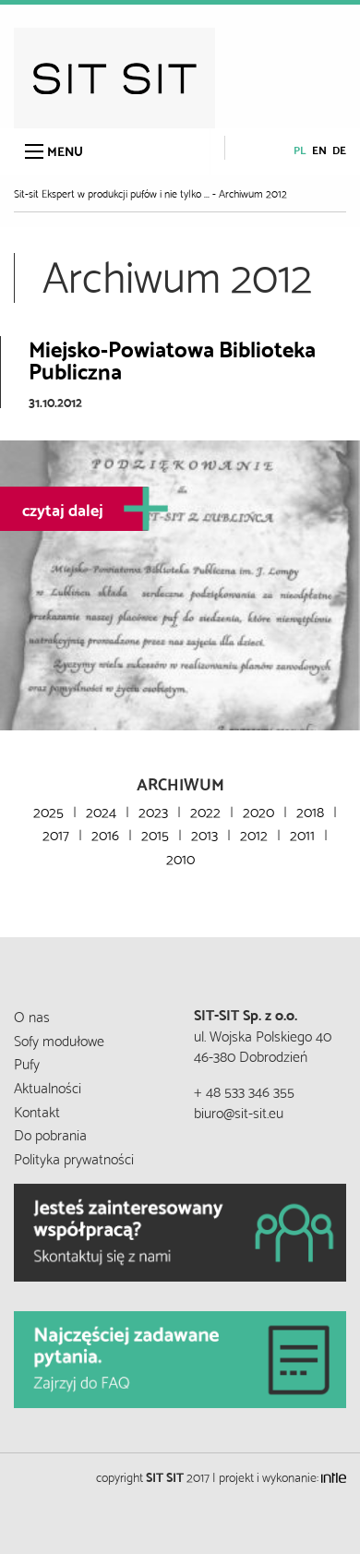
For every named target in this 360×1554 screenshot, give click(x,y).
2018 (310, 810)
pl (300, 149)
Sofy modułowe (59, 1039)
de (339, 149)
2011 (302, 833)
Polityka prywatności (74, 1157)
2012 (254, 833)
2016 (105, 833)
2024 (101, 810)
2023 (153, 810)
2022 (205, 810)
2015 (155, 833)
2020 (258, 810)
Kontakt (37, 1110)
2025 (48, 810)
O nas (32, 1015)
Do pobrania (50, 1133)
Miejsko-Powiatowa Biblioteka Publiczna (172, 358)
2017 (55, 833)
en (319, 149)
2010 (180, 857)
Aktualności (47, 1086)
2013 (204, 833)
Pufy (27, 1062)
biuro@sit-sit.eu (238, 1111)
